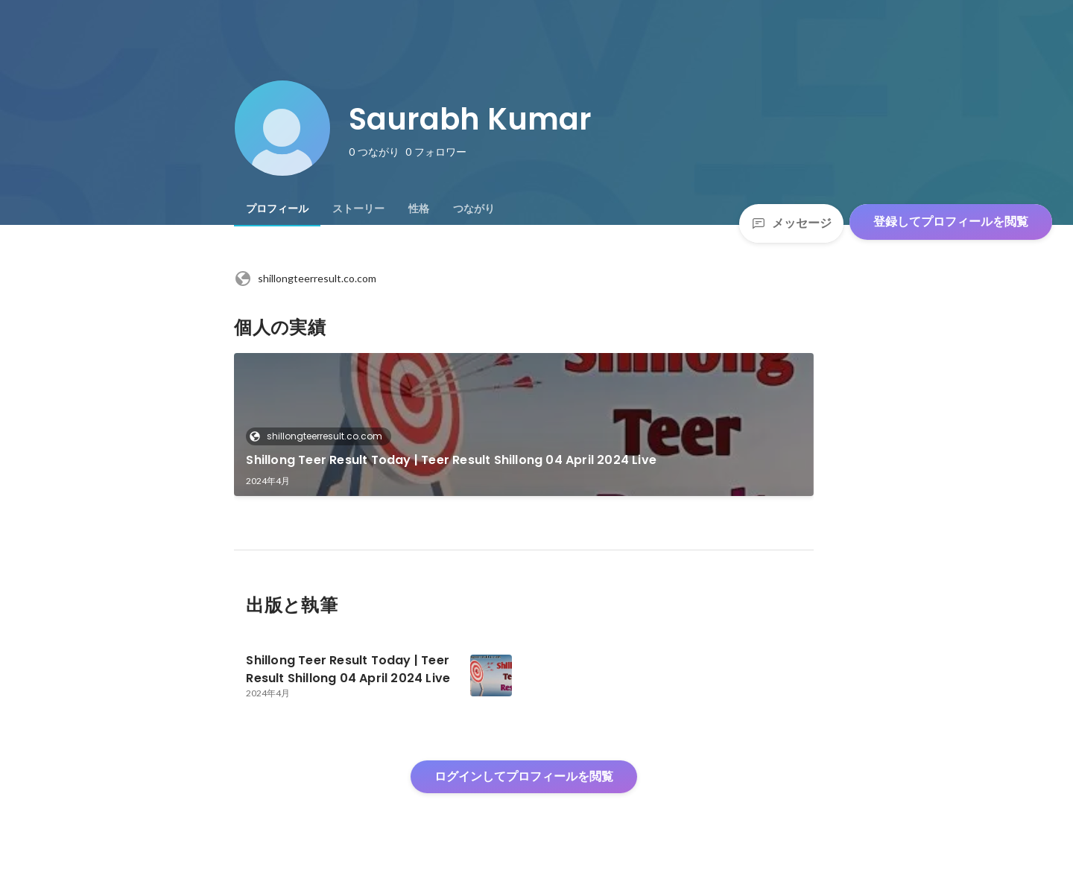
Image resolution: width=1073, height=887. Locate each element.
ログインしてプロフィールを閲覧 (523, 776)
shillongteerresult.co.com (305, 278)
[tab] (277, 208)
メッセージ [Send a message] (791, 223)
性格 (418, 208)
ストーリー (358, 208)
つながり (474, 208)
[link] (524, 424)
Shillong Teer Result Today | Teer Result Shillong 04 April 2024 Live (451, 459)
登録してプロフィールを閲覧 (950, 221)
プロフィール (277, 208)
